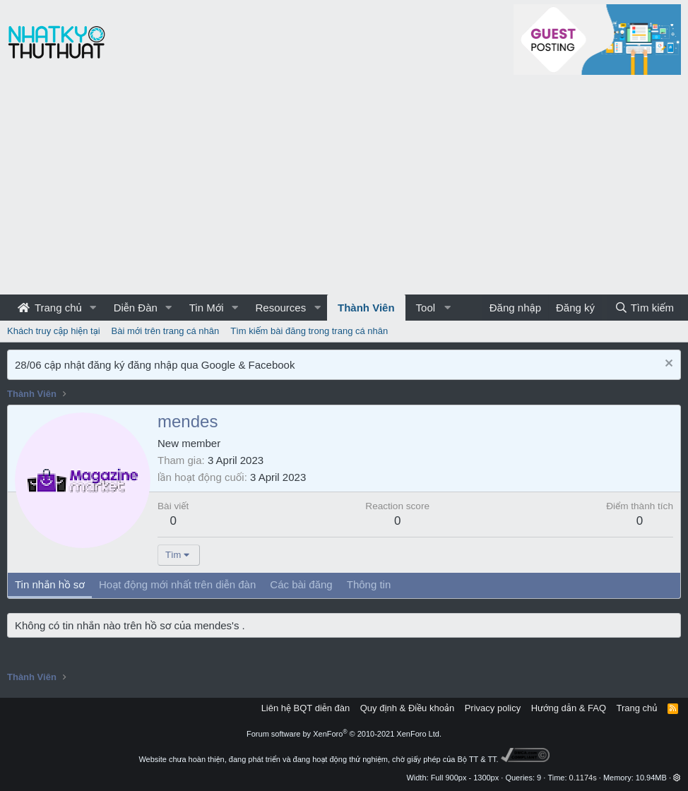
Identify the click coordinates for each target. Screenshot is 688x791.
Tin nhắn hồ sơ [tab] (50, 584)
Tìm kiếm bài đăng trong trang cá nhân (309, 331)
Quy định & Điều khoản (407, 708)
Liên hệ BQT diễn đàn (305, 708)
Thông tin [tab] (369, 584)
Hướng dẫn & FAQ (568, 708)
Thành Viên (366, 308)
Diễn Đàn (136, 308)
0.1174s (583, 777)
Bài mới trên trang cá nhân (166, 331)
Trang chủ (50, 308)
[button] (93, 308)
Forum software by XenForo (344, 734)
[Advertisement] (344, 188)
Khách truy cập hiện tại (53, 331)
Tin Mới (206, 308)
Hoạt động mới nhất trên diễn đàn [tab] (177, 584)
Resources (280, 308)
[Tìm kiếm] (644, 308)
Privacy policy (493, 708)
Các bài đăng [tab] (301, 584)
